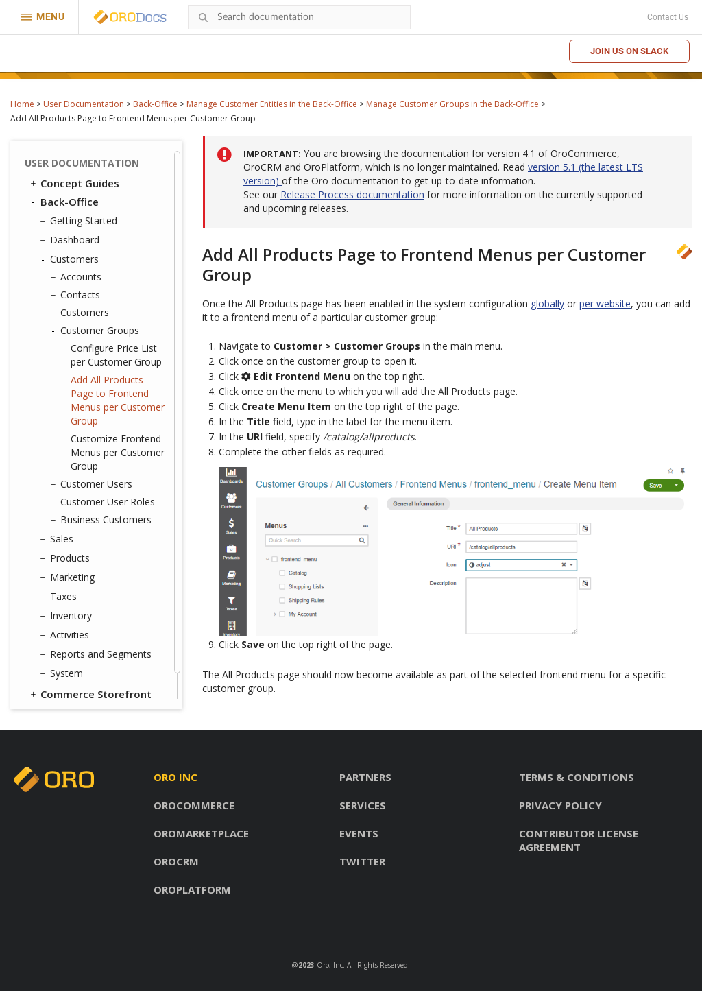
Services (362, 805)
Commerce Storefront (90, 694)
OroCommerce (194, 805)
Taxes (60, 597)
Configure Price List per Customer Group (116, 355)
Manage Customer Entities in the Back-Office (271, 104)
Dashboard (71, 240)
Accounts (77, 277)
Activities (66, 635)
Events (358, 833)
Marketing (69, 577)
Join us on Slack (629, 51)
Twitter (362, 861)
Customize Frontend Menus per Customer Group (118, 452)
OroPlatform (192, 889)
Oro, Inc (330, 965)
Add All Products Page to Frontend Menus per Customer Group (118, 400)
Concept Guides (73, 183)
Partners (365, 777)
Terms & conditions (576, 777)
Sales (58, 539)
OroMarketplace (201, 833)
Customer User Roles (107, 501)
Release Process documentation (352, 194)
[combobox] (299, 17)
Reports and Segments (97, 654)
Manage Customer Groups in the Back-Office (452, 104)
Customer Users (92, 484)
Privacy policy (560, 805)
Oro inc (175, 777)
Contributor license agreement (578, 840)
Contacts (76, 295)
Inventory (67, 616)
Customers (71, 259)
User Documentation (83, 104)
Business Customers (102, 520)
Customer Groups (96, 330)
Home (22, 104)
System (63, 673)
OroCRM (176, 861)
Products (66, 558)
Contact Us (667, 17)
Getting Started (80, 221)
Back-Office (155, 104)
